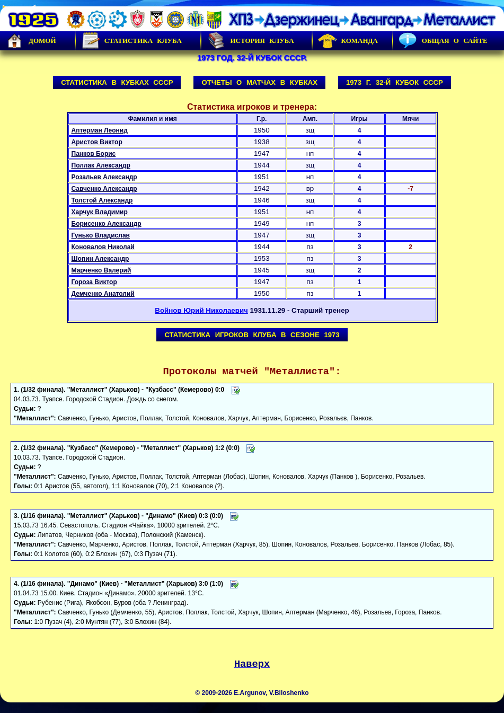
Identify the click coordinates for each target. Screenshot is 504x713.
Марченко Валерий (101, 270)
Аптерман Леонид (100, 130)
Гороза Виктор (94, 282)
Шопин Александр (100, 258)
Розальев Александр (104, 177)
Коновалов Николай (103, 247)
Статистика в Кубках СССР (117, 82)
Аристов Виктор (97, 142)
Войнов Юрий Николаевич (201, 310)
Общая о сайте (443, 40)
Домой (30, 40)
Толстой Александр (102, 200)
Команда (348, 40)
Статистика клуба (131, 40)
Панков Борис (94, 153)
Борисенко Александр (107, 223)
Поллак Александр (101, 165)
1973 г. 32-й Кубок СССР (394, 82)
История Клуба (250, 40)
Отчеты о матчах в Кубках (259, 82)
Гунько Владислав (101, 235)
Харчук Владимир (100, 212)
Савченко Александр (104, 188)
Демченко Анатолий (103, 293)
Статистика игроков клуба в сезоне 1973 (251, 335)
